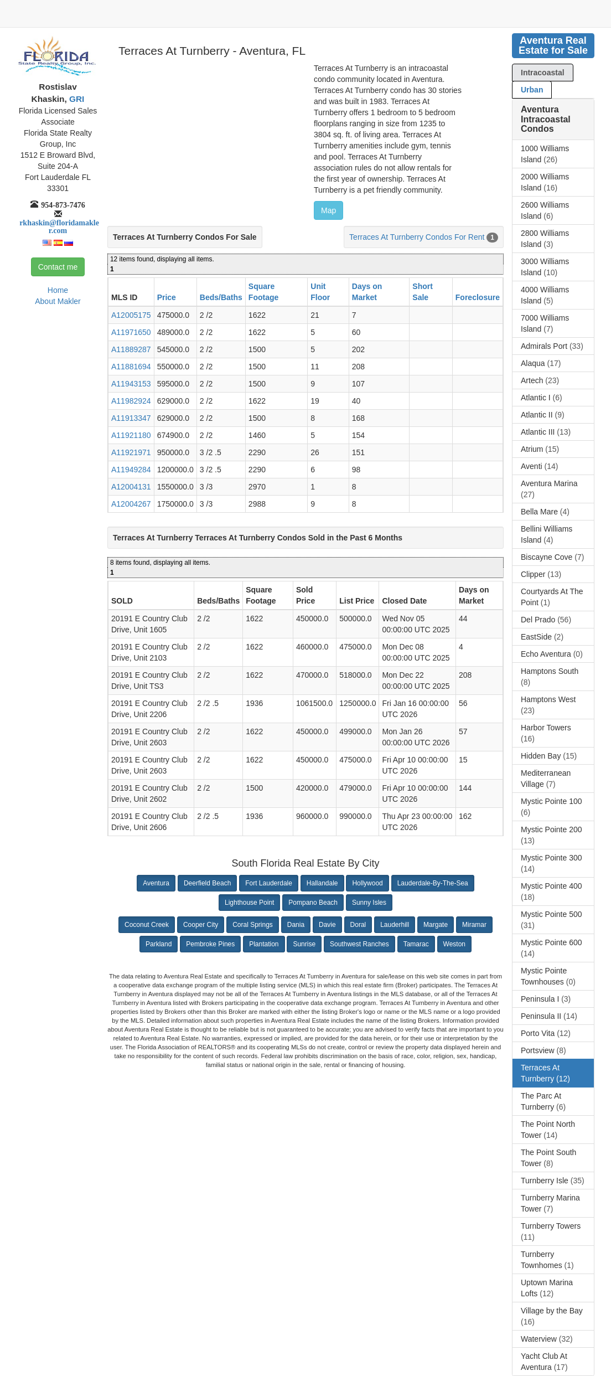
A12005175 (131, 315)
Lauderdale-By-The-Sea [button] (432, 883)
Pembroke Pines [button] (210, 944)
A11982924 (131, 400)
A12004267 (131, 503)
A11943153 (131, 383)
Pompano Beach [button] (313, 902)
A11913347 (131, 418)
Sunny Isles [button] (369, 902)
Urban (532, 89)
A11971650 (131, 332)
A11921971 (131, 452)
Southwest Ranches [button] (359, 944)
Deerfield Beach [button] (207, 883)
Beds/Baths (221, 297)
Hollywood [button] (367, 883)
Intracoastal (543, 72)
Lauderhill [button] (394, 925)
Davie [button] (327, 925)
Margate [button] (435, 925)
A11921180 (131, 435)
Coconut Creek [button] (147, 925)
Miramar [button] (474, 925)
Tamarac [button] (416, 944)
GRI (76, 99)
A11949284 (131, 469)
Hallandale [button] (322, 883)
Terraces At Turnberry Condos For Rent (416, 237)
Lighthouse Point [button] (249, 902)
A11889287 (131, 349)
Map (328, 210)
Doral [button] (358, 925)
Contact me (58, 266)
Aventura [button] (156, 883)
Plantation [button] (263, 944)
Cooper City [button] (200, 925)
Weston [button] (454, 944)
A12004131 (131, 486)
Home (58, 290)
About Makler (57, 301)
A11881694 (131, 366)
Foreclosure (477, 297)
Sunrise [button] (304, 944)
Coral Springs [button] (252, 925)
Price (166, 297)
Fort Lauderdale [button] (268, 883)
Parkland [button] (159, 944)
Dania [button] (295, 925)
